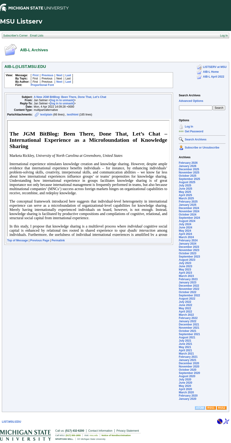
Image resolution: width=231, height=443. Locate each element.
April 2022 (185, 311)
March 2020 (186, 392)
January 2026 (187, 166)
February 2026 (188, 162)
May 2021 (185, 347)
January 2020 (187, 399)
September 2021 (189, 334)
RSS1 (211, 408)
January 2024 (187, 243)
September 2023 (189, 256)
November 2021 (189, 327)
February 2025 (188, 201)
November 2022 (189, 289)
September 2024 (189, 217)
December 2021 (189, 324)
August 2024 (187, 221)
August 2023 (187, 259)
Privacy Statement (127, 430)
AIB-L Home (211, 71)
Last (68, 75)
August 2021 (187, 337)
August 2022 (187, 298)
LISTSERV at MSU (215, 67)
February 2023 (188, 279)
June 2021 (185, 344)
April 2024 (185, 234)
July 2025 (185, 185)
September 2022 (189, 295)
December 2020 (189, 363)
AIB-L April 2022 (213, 76)
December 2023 (189, 247)
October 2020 (187, 369)
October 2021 (187, 331)
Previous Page (39, 240)
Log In (189, 126)
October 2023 (187, 253)
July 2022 (185, 301)
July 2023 (185, 263)
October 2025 (187, 175)
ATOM (200, 408)
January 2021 (187, 360)
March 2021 (186, 353)
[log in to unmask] (62, 100)
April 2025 (185, 195)
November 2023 (189, 250)
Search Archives (190, 95)
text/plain (46, 114)
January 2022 (187, 321)
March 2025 (186, 198)
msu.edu (94, 435)
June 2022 (185, 305)
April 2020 (185, 389)
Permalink (58, 240)
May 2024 (185, 230)
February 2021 (188, 356)
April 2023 (185, 272)
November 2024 (189, 211)
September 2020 (189, 373)
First (36, 75)
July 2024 (185, 224)
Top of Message (17, 240)
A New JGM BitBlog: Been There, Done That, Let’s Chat (70, 97)
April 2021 (185, 350)
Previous (47, 75)
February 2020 (188, 395)
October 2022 (187, 292)
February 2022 (188, 318)
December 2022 (189, 285)
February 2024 (188, 240)
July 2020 (185, 379)
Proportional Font (42, 85)
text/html (72, 114)
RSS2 (221, 408)
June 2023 (185, 266)
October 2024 (187, 214)
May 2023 (185, 269)
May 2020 (185, 386)
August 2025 (187, 182)
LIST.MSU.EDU (11, 421)
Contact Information (100, 430)
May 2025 (185, 192)
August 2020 (187, 376)
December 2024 (189, 208)
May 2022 (185, 308)
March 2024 (186, 237)
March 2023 (186, 276)
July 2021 (185, 340)
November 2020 (189, 366)
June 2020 (185, 382)
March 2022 (186, 314)
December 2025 (189, 169)
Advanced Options (191, 101)
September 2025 (189, 179)
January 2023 (187, 282)
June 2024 (185, 227)
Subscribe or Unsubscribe (202, 147)
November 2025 (189, 172)
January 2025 (187, 204)
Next (59, 75)
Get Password (194, 131)
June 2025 (185, 188)
